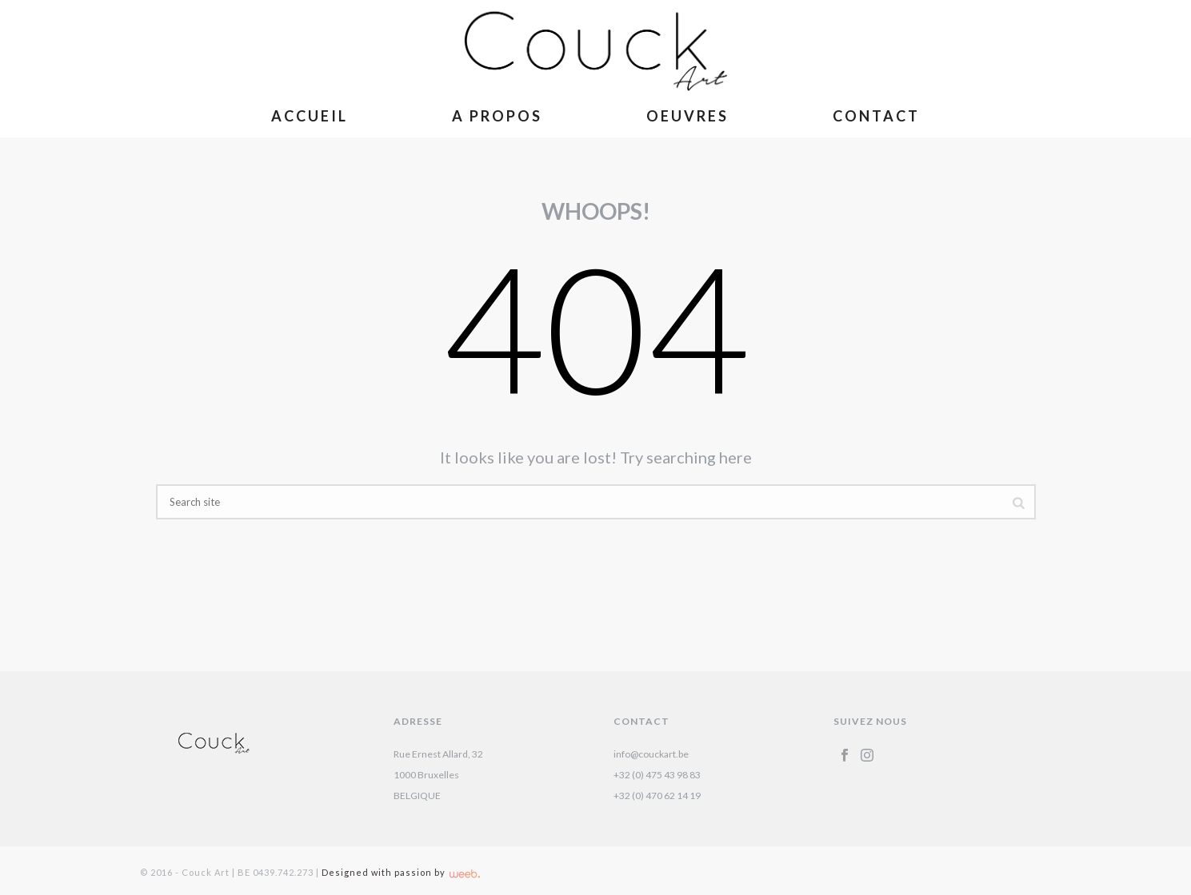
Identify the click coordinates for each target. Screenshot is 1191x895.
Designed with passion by (401, 872)
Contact (876, 116)
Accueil (309, 116)
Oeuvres (687, 116)
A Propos (497, 116)
